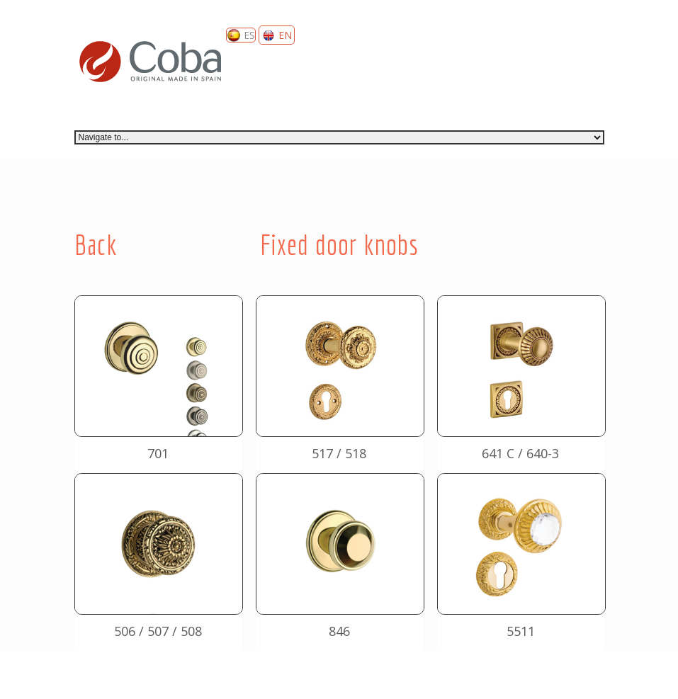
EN (276, 35)
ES (241, 35)
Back (96, 244)
